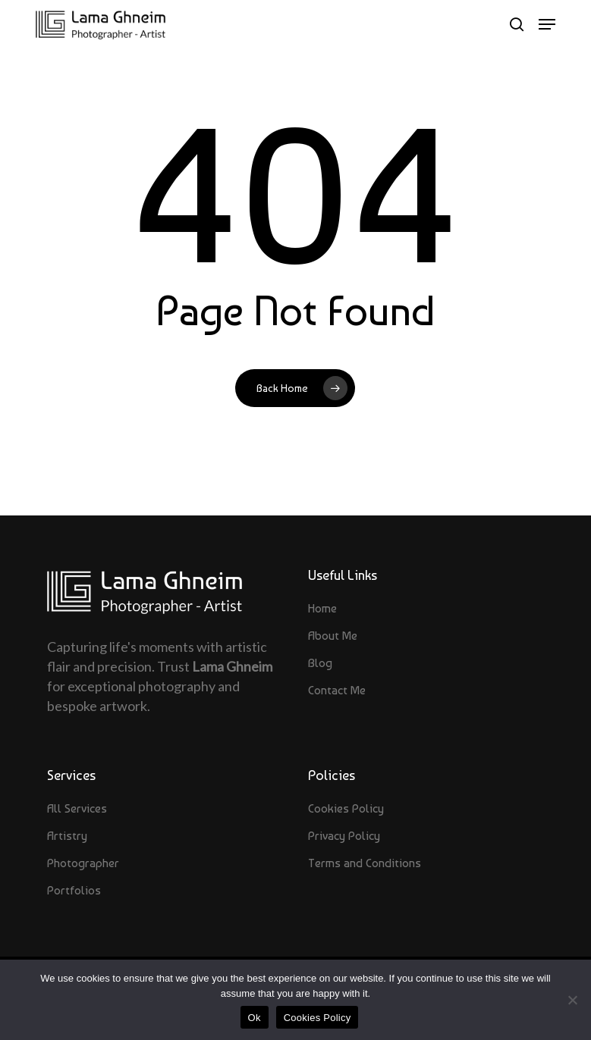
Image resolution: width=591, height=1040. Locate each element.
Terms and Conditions (364, 863)
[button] (547, 24)
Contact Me (337, 690)
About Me (332, 635)
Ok (254, 1017)
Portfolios (74, 890)
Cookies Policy (346, 808)
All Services (77, 808)
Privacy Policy (344, 836)
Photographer (83, 863)
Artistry (67, 836)
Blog (320, 663)
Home (322, 608)
